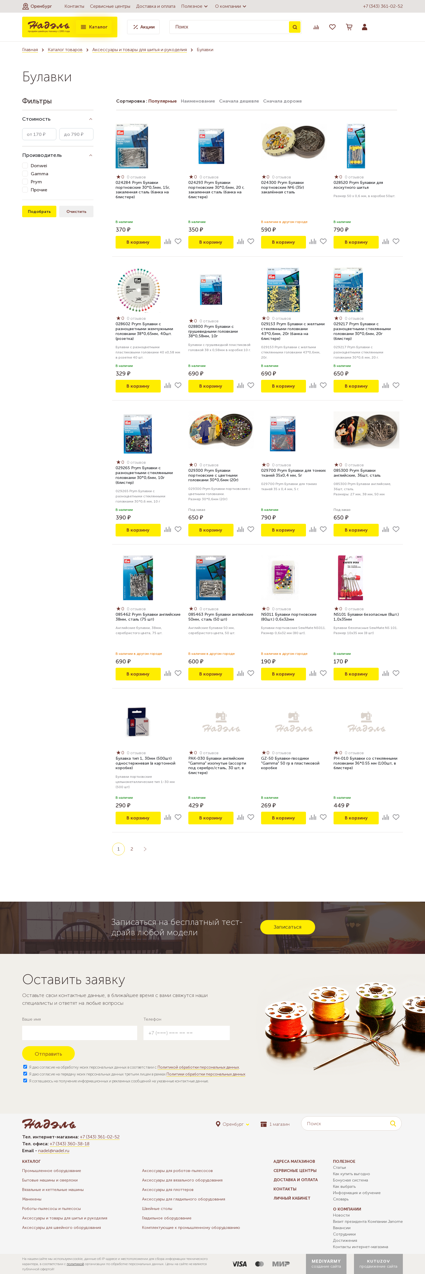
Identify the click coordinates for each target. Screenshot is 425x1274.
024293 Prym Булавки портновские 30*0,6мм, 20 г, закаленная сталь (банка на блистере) (216, 189)
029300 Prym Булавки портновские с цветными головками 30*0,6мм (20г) (213, 475)
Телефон (152, 1019)
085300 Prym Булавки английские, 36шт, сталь (357, 473)
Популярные (162, 101)
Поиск (294, 27)
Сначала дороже (282, 101)
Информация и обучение (357, 1192)
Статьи (339, 1167)
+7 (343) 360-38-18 (69, 1143)
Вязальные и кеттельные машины (53, 1189)
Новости (341, 1215)
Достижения (345, 1240)
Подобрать (39, 211)
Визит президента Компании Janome (368, 1221)
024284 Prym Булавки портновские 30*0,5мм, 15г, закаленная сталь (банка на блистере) (143, 189)
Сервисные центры (110, 6)
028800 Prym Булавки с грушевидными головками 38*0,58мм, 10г (213, 331)
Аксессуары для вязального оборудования (182, 1180)
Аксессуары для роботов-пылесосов (177, 1170)
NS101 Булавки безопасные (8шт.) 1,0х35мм (366, 617)
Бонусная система (350, 1180)
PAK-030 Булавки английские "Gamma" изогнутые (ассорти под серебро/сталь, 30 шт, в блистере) (217, 765)
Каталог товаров (65, 49)
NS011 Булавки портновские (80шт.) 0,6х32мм (289, 617)
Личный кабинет (292, 1198)
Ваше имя (31, 1019)
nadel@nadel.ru (53, 1150)
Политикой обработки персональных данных (198, 1067)
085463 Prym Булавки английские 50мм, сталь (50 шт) (220, 617)
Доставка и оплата (155, 6)
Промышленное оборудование (51, 1170)
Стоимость (36, 119)
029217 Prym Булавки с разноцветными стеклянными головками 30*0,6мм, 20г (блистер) (362, 331)
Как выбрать (344, 1186)
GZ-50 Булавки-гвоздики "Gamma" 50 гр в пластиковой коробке (290, 763)
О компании (231, 6)
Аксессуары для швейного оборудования (61, 1227)
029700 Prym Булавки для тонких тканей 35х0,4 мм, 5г (293, 473)
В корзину (138, 242)
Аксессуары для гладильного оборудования (183, 1199)
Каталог (94, 27)
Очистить (76, 211)
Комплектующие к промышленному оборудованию (191, 1227)
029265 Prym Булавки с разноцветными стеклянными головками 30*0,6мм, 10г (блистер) (144, 475)
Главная (30, 49)
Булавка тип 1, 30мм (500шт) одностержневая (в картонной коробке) (145, 763)
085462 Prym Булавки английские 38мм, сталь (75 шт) (148, 617)
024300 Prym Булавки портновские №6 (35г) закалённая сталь (282, 187)
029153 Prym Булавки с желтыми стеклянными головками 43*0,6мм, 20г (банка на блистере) (293, 331)
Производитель (42, 155)
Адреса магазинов (294, 1161)
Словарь (341, 1199)
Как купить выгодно (351, 1173)
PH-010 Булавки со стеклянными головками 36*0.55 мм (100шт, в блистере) (365, 763)
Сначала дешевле (239, 101)
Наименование (198, 101)
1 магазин (275, 1124)
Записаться (288, 927)
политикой (75, 1264)
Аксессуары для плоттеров (168, 1189)
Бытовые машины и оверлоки (50, 1180)
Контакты (74, 6)
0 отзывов (136, 177)
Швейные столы (157, 1208)
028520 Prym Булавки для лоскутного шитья (358, 185)
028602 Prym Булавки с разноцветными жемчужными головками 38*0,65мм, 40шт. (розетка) (144, 331)
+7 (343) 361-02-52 (383, 6)
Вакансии (342, 1227)
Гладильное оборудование (167, 1218)
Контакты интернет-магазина (360, 1246)
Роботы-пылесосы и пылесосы (51, 1208)
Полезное (195, 6)
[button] (37, 6)
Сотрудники (344, 1234)
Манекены (31, 1199)
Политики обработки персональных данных (205, 1074)
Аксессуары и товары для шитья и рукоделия (139, 49)
